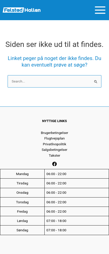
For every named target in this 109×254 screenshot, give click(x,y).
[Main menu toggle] (100, 10)
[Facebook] (54, 164)
